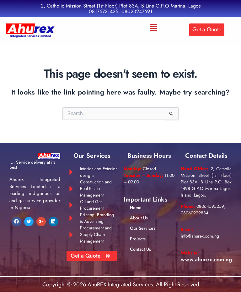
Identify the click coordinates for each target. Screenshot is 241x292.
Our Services (142, 228)
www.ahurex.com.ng (207, 258)
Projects (138, 238)
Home (136, 207)
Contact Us (140, 248)
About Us (139, 217)
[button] (154, 27)
